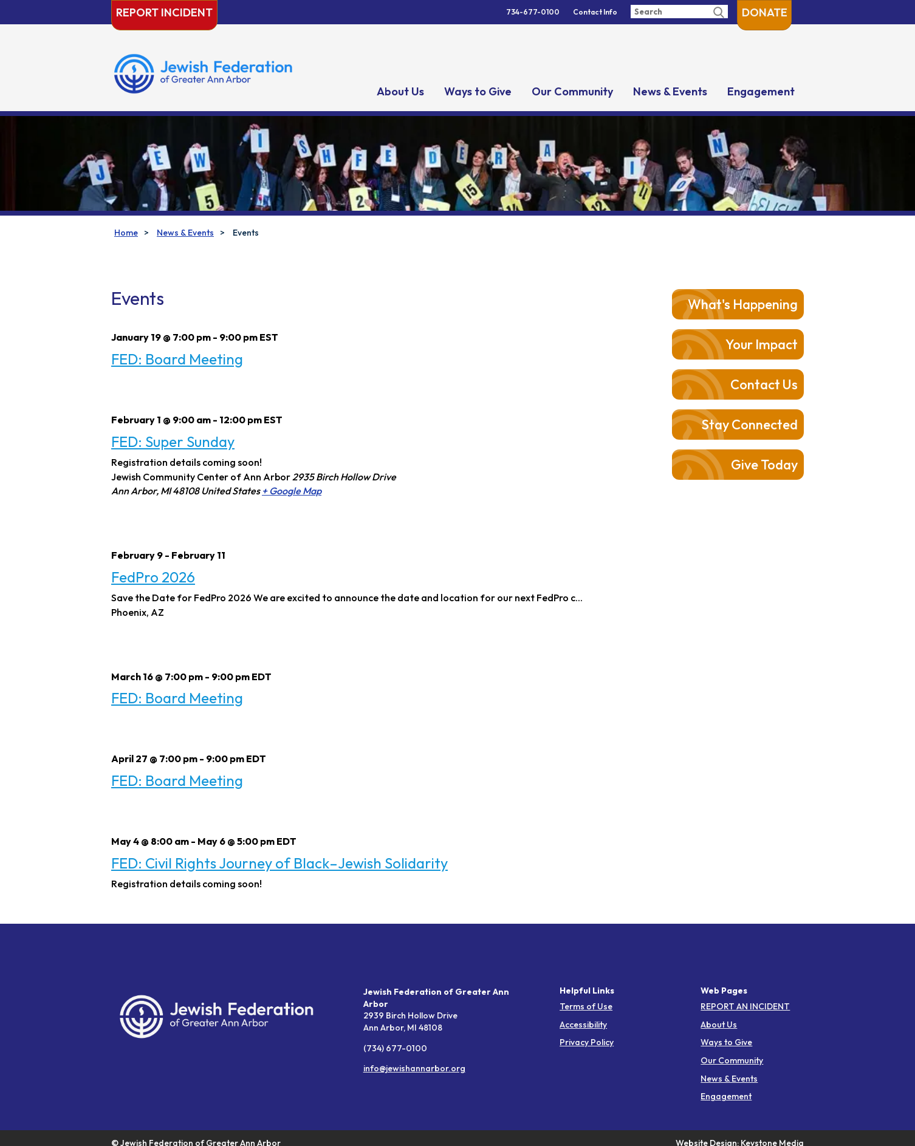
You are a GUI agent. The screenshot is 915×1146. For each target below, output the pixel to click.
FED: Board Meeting (177, 359)
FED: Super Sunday (173, 441)
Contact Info (595, 11)
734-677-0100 (533, 11)
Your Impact (761, 344)
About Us (400, 91)
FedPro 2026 (153, 577)
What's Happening (743, 304)
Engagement (761, 91)
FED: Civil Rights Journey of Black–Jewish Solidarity (279, 863)
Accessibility (583, 1024)
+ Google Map (291, 491)
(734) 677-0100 (395, 1048)
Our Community (572, 91)
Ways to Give (478, 91)
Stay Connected (749, 424)
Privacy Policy (587, 1042)
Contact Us (764, 384)
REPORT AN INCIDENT (745, 1006)
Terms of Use (586, 1006)
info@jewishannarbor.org (414, 1068)
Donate (764, 12)
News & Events (670, 91)
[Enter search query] (679, 11)
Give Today (764, 464)
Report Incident (164, 12)
